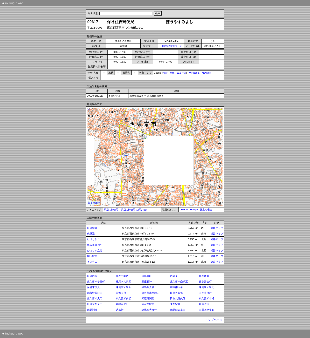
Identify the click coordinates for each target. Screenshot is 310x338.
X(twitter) (206, 72)
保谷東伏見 (93, 287)
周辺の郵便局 (111, 209)
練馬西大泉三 (177, 309)
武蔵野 (119, 309)
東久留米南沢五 (179, 281)
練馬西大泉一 (149, 309)
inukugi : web (13, 3)
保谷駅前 (204, 275)
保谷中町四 (122, 275)
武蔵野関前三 (94, 292)
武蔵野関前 (148, 298)
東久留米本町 (206, 298)
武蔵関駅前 (148, 304)
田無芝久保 (176, 292)
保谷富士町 (205, 281)
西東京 (174, 275)
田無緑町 (92, 227)
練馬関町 (92, 309)
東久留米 (175, 304)
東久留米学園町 (96, 281)
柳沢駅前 (92, 256)
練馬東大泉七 (206, 287)
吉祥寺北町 (122, 304)
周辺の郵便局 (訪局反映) (134, 209)
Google (194, 209)
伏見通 (91, 233)
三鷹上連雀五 (206, 309)
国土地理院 (206, 209)
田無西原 (92, 275)
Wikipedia (194, 72)
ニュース (181, 72)
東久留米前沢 (123, 298)
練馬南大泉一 (177, 287)
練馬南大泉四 (123, 281)
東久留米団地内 (150, 292)
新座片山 (204, 304)
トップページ (213, 319)
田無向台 (121, 292)
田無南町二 (148, 275)
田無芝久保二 (94, 304)
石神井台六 (205, 292)
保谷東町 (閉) (94, 244)
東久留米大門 (94, 298)
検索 (165, 72)
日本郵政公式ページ (171, 46)
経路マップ (217, 227)
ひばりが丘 (93, 239)
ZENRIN (183, 209)
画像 (172, 72)
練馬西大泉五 (149, 287)
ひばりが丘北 (94, 250)
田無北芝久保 (177, 298)
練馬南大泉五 (123, 287)
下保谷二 (92, 261)
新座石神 (147, 281)
